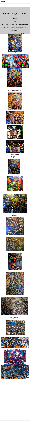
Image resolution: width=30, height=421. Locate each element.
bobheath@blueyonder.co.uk (26, 3)
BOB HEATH (3, 1)
